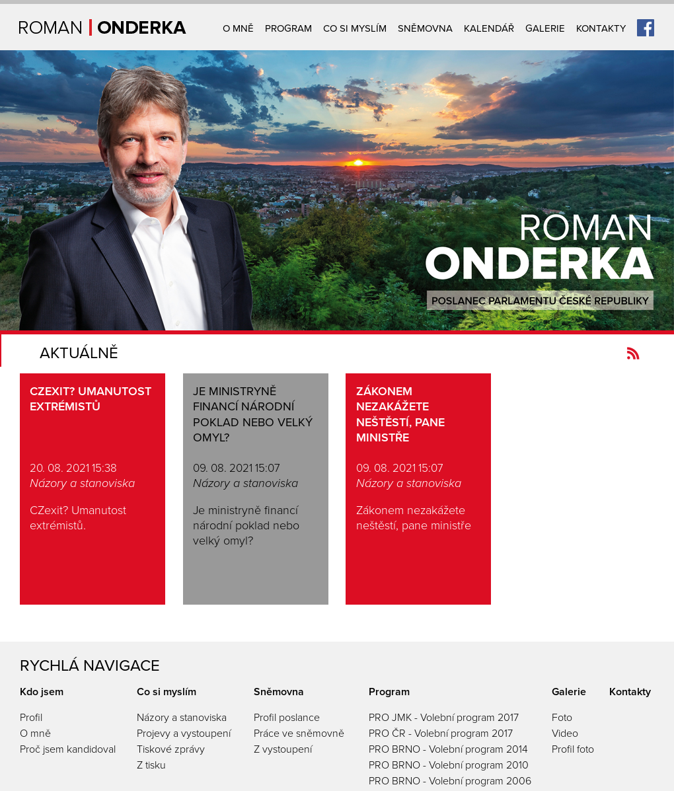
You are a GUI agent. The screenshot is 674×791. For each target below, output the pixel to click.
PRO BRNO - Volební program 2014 (448, 749)
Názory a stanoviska (182, 717)
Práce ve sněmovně (299, 733)
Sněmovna (425, 28)
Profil (31, 717)
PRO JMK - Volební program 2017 (444, 717)
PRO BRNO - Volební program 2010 (449, 765)
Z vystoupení (283, 749)
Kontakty (601, 28)
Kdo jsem (41, 691)
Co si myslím (355, 28)
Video (565, 733)
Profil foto (573, 749)
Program (288, 28)
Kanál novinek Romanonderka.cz (633, 353)
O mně (238, 28)
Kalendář (489, 28)
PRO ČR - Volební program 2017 (441, 733)
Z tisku (151, 765)
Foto (562, 717)
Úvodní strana (102, 27)
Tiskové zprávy (171, 749)
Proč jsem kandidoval (68, 749)
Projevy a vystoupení (184, 733)
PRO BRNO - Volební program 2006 (450, 781)
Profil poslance (287, 717)
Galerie (545, 28)
